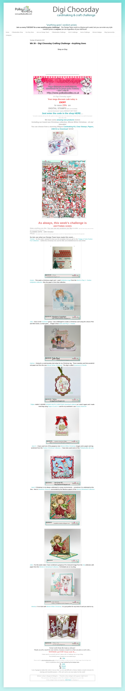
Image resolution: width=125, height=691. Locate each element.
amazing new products (65, 120)
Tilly (63, 658)
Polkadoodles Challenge (59, 32)
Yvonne (32, 239)
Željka (32, 404)
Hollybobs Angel (66, 280)
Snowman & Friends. (80, 365)
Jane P (33, 487)
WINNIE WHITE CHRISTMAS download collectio (61, 404)
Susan (64, 666)
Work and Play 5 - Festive (67, 323)
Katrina (32, 363)
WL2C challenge (73, 32)
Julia (31, 565)
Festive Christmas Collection (52, 448)
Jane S (34, 446)
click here (68, 680)
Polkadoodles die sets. (87, 448)
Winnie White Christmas (68, 446)
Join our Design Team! (43, 32)
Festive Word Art (81, 406)
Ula (84, 565)
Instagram (9, 35)
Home (7, 32)
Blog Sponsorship (109, 32)
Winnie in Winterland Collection (49, 567)
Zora (63, 668)
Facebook (45, 321)
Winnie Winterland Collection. (86, 489)
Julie (31, 321)
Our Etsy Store (30, 32)
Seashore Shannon (45, 489)
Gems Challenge (85, 32)
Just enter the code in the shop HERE (61, 113)
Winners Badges (97, 32)
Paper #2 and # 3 (53, 406)
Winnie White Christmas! (54, 365)
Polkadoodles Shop (17, 32)
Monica (34, 606)
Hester (32, 280)
